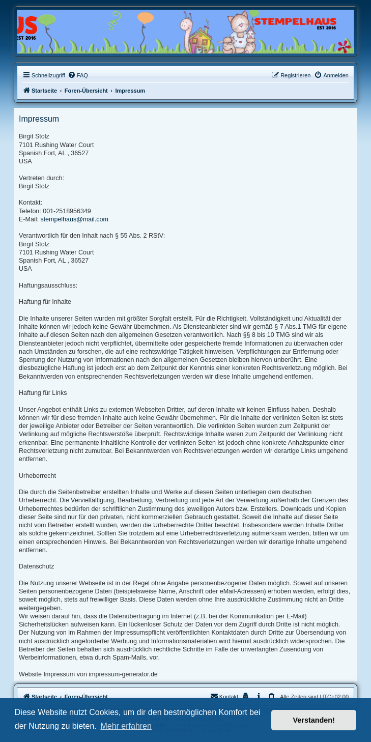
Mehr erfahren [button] (126, 726)
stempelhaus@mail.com (74, 219)
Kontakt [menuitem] (224, 696)
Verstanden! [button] (314, 720)
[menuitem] (78, 75)
